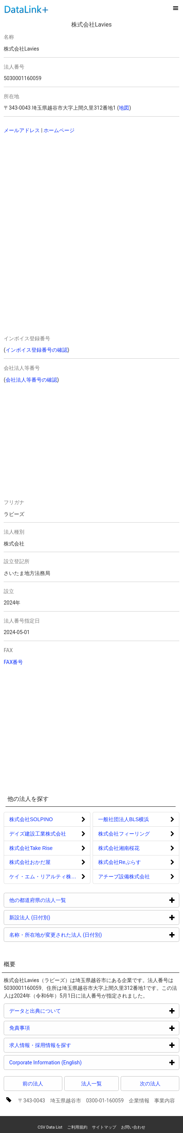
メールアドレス (22, 130)
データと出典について (63, 1011)
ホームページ (59, 130)
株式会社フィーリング (124, 834)
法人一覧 (91, 1083)
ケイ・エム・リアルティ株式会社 (48, 876)
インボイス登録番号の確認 (37, 350)
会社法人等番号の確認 (31, 380)
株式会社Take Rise (30, 848)
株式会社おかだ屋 (30, 862)
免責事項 (47, 1027)
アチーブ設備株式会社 (124, 876)
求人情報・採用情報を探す (68, 1045)
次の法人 (150, 1083)
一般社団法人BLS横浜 (123, 819)
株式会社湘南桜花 (118, 848)
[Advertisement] (76, 188)
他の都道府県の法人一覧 (65, 900)
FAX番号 (13, 662)
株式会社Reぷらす (119, 862)
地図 (124, 108)
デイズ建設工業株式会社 (37, 834)
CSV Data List (50, 1127)
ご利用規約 (77, 1127)
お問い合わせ (133, 1127)
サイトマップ (104, 1127)
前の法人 (33, 1083)
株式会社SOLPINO (31, 819)
